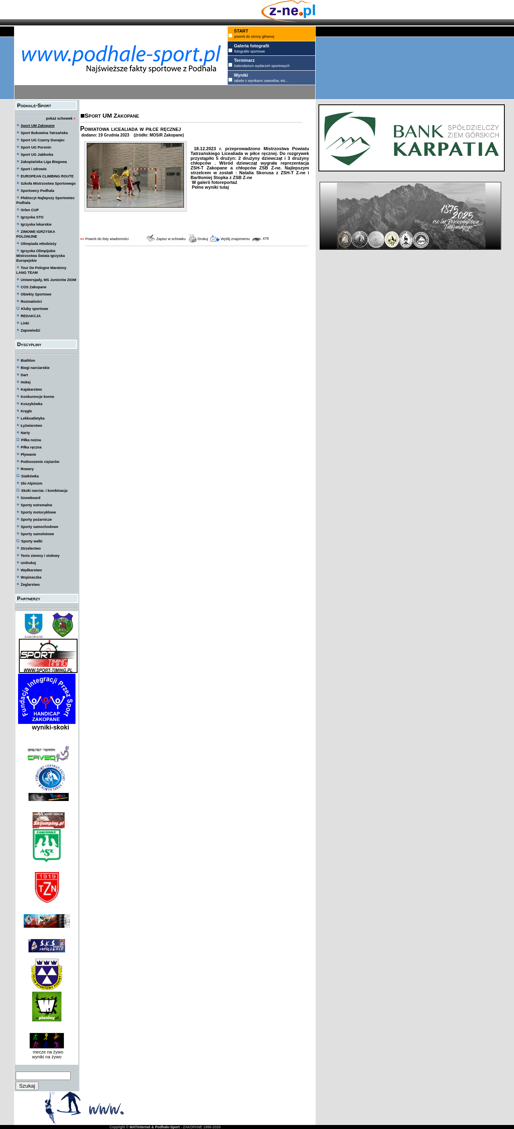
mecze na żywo (47, 1052)
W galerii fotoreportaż (214, 182)
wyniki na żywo (46, 1056)
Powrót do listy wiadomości (106, 239)
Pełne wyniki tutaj (210, 187)
